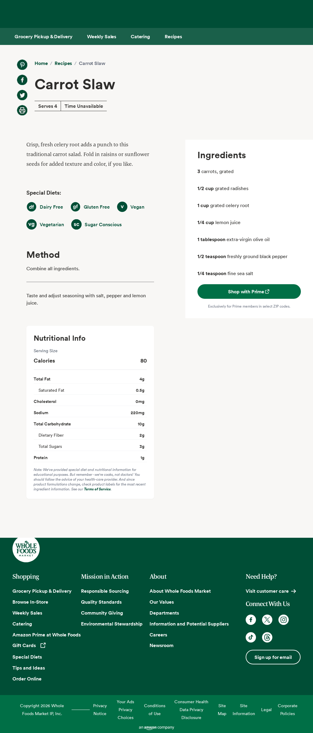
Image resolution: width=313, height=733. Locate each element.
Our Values (162, 601)
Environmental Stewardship (112, 623)
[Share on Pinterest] (22, 65)
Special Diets (27, 656)
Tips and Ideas (28, 667)
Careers (158, 634)
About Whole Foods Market (180, 591)
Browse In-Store (30, 601)
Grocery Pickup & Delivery (42, 591)
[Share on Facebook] (22, 80)
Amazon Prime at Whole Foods (46, 634)
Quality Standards (101, 601)
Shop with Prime (249, 291)
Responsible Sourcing (105, 591)
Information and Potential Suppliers (189, 623)
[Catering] (140, 36)
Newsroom (161, 645)
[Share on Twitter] (22, 95)
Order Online (27, 678)
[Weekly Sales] (101, 36)
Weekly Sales (27, 612)
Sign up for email (272, 657)
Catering (22, 623)
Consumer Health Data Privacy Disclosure (191, 709)
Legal (266, 709)
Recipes (63, 63)
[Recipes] (173, 36)
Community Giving (102, 612)
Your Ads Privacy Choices (125, 709)
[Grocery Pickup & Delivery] (43, 36)
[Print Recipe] (22, 110)
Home (41, 63)
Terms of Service (97, 489)
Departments (164, 612)
